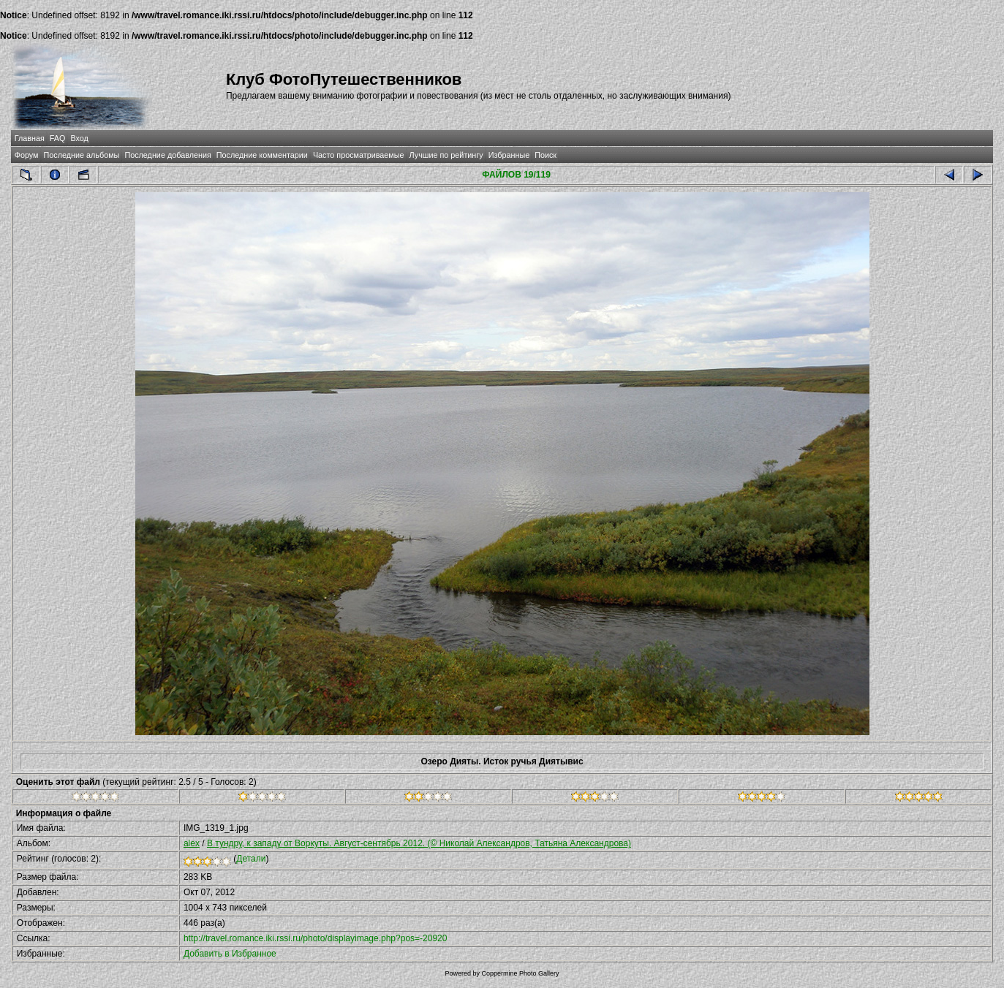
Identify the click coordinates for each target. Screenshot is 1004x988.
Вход (79, 138)
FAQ (58, 138)
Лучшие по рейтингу (446, 155)
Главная (30, 138)
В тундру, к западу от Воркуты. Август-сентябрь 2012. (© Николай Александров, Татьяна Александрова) (419, 843)
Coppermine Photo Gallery (520, 973)
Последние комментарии (262, 155)
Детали (250, 859)
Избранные (508, 155)
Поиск (545, 155)
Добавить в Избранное (230, 954)
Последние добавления (167, 155)
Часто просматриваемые (358, 155)
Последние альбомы (82, 155)
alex (192, 843)
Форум (27, 155)
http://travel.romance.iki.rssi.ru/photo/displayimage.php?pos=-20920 (316, 938)
